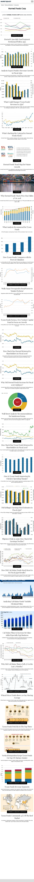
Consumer (16, 5)
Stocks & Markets (9, 5)
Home (2, 5)
